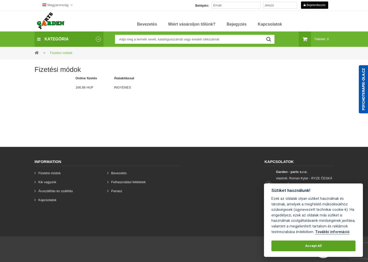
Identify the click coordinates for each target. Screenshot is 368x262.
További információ (332, 232)
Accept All (313, 246)
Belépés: (202, 5)
